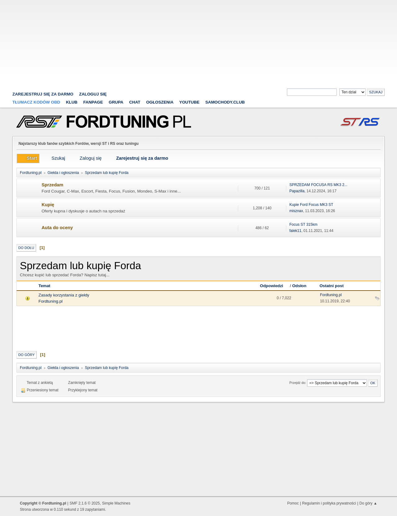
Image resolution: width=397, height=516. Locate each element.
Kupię (48, 204)
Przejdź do (297, 383)
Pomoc (293, 503)
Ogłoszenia (159, 102)
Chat (134, 102)
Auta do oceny (57, 227)
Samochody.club (225, 102)
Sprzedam (52, 184)
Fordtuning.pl (50, 301)
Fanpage (93, 102)
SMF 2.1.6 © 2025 (84, 503)
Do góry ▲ (368, 503)
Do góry (26, 355)
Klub (72, 102)
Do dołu (26, 248)
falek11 (295, 231)
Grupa (116, 102)
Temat (44, 285)
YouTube (189, 102)
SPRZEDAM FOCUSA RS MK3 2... (318, 185)
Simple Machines (116, 503)
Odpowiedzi (274, 285)
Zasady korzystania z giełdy (63, 295)
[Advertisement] (198, 43)
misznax (296, 211)
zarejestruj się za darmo (43, 94)
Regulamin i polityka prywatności (329, 503)
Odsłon (299, 285)
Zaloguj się (93, 94)
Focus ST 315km (303, 224)
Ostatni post (331, 285)
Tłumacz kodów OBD (36, 102)
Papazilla (297, 191)
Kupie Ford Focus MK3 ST (311, 204)
